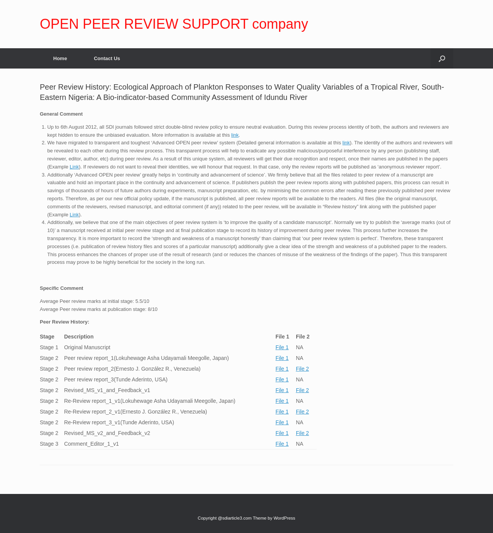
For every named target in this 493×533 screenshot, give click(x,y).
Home (60, 58)
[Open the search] (442, 58)
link (235, 135)
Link (74, 167)
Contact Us (107, 58)
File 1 (282, 347)
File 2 (302, 369)
